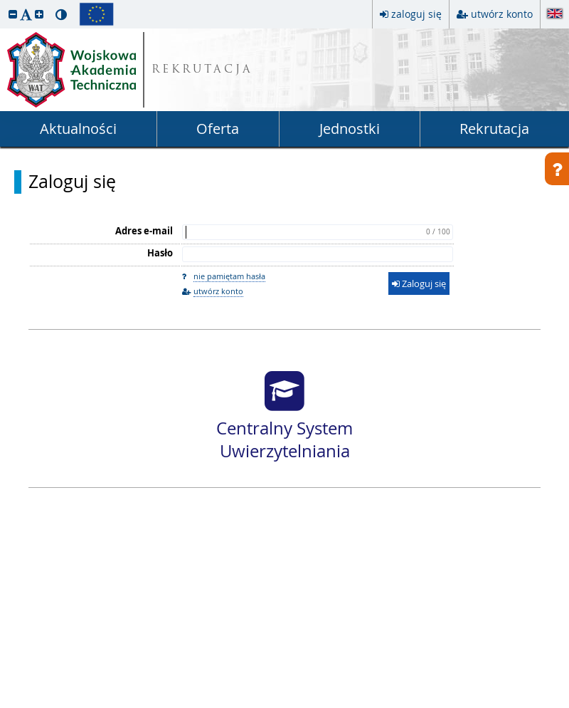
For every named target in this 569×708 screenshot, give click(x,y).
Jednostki (349, 128)
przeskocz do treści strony (3, 3)
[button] (13, 14)
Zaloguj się (72, 181)
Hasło (160, 252)
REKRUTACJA (202, 70)
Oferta (217, 128)
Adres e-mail (144, 230)
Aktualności (78, 128)
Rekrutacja (494, 128)
